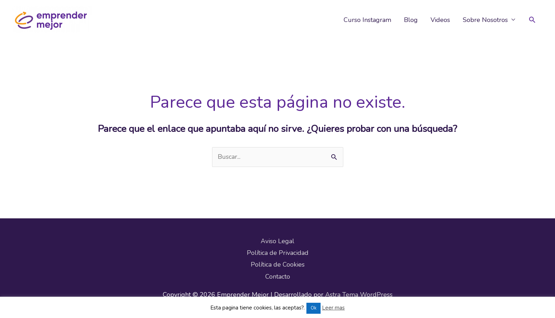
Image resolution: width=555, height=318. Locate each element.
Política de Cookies (278, 264)
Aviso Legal (277, 241)
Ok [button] (313, 308)
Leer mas (333, 307)
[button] (532, 20)
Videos (440, 20)
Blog (411, 20)
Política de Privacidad (278, 253)
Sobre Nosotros (485, 20)
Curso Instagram (367, 20)
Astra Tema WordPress (359, 294)
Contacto (277, 276)
